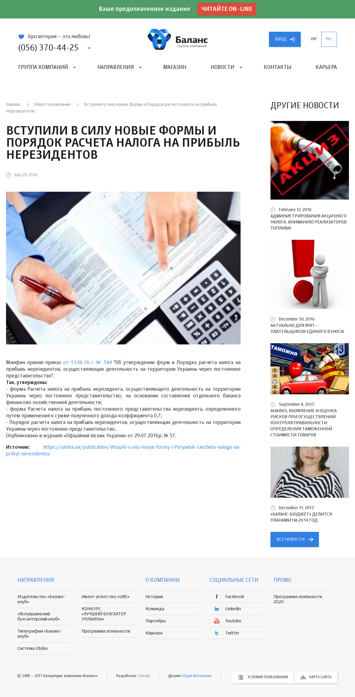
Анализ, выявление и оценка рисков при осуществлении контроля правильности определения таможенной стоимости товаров (303, 423)
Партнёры (156, 621)
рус (329, 39)
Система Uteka (32, 648)
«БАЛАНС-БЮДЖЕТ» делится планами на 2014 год (301, 517)
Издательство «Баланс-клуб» (42, 599)
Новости (222, 67)
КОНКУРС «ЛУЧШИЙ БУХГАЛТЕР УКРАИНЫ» (104, 614)
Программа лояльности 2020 (297, 599)
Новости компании (52, 105)
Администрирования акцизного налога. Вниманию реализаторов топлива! (308, 222)
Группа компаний (43, 67)
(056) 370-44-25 (48, 48)
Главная (13, 105)
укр (314, 39)
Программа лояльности (106, 631)
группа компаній (177, 39)
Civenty (144, 676)
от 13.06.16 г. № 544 (87, 362)
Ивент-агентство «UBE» (106, 596)
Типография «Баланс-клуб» (40, 634)
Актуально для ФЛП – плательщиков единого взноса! (307, 328)
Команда (155, 609)
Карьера (326, 67)
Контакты (277, 67)
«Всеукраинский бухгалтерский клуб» (39, 616)
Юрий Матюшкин (197, 676)
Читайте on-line (226, 9)
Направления (115, 67)
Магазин (174, 67)
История (154, 596)
